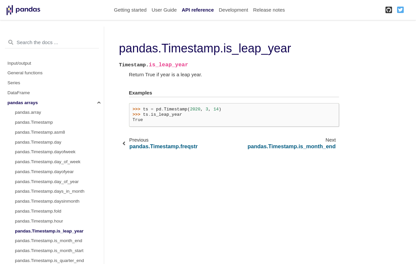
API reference (198, 10)
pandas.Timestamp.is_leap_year (49, 231)
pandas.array (28, 112)
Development (233, 10)
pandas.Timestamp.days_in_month (50, 191)
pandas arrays (23, 102)
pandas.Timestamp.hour (39, 221)
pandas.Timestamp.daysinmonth (47, 201)
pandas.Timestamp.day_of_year (47, 181)
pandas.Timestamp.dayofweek (45, 151)
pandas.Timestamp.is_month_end (48, 240)
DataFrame (19, 92)
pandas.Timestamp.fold (38, 211)
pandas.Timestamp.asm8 (40, 132)
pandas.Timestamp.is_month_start (49, 250)
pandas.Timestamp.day (38, 142)
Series (14, 82)
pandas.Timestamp (34, 122)
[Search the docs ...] (52, 42)
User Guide (164, 10)
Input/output (19, 63)
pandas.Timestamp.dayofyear (44, 171)
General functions (25, 72)
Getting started (130, 10)
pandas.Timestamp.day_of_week (48, 161)
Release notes (269, 10)
